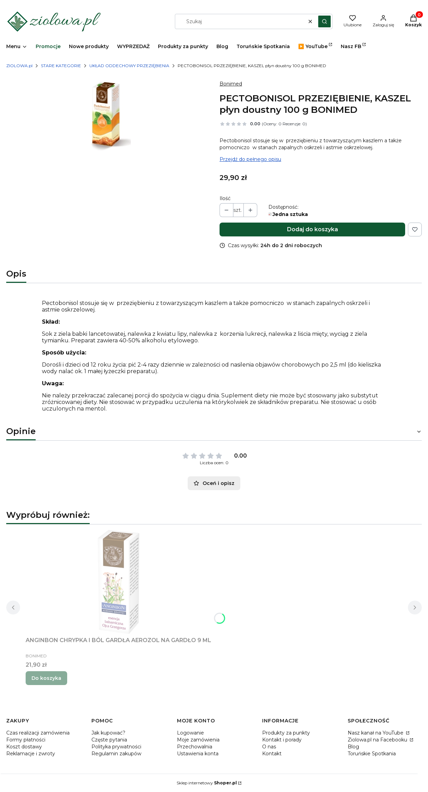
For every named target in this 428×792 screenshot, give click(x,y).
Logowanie (190, 733)
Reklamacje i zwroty (30, 753)
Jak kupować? (108, 733)
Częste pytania (109, 740)
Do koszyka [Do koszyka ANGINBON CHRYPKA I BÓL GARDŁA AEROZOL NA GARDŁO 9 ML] (46, 678)
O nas (269, 747)
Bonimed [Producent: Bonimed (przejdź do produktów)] (231, 84)
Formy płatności (25, 740)
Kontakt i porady (282, 740)
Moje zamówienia (198, 740)
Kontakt (272, 753)
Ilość (225, 198)
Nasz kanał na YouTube (376, 733)
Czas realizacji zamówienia (38, 733)
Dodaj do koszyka (312, 229)
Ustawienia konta (198, 753)
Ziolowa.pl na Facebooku (378, 740)
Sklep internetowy (207, 782)
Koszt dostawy (24, 747)
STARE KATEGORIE (61, 65)
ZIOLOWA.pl (19, 65)
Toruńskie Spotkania (372, 753)
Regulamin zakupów (116, 753)
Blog (353, 747)
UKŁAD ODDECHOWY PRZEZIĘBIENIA (129, 65)
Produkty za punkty (286, 733)
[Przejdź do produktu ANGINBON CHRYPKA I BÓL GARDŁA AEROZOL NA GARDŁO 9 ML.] (118, 582)
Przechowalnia (194, 747)
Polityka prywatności (116, 747)
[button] (324, 21)
